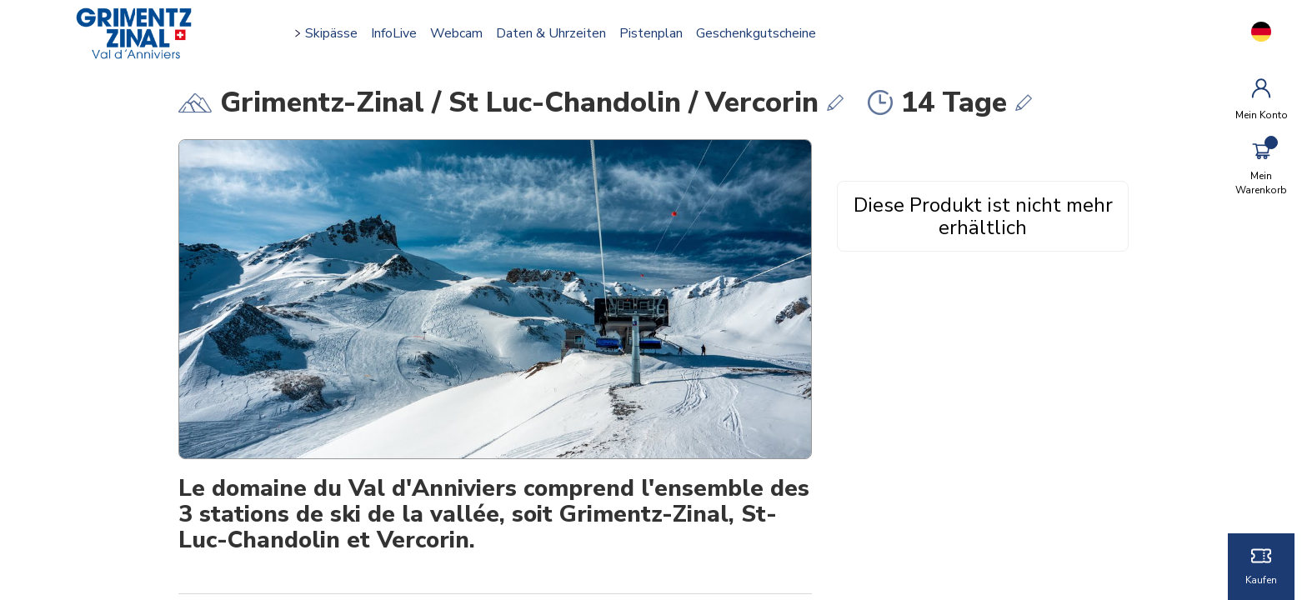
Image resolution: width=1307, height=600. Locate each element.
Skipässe (334, 33)
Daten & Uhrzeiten (554, 33)
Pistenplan (654, 33)
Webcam (459, 33)
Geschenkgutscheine (759, 33)
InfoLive (397, 33)
